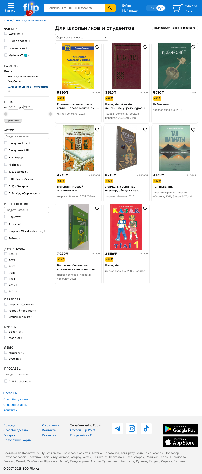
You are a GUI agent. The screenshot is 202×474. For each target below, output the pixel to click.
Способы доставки (16, 399)
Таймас (13, 238)
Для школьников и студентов (28, 88)
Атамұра (14, 224)
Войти (126, 5)
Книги (8, 20)
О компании (51, 425)
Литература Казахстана (30, 20)
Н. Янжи (14, 164)
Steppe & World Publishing (26, 231)
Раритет (14, 217)
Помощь (9, 425)
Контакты (10, 410)
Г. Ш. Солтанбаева (21, 179)
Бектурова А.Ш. (19, 150)
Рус (160, 8)
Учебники (15, 81)
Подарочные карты (17, 440)
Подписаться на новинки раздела (174, 27)
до (26, 107)
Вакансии (49, 435)
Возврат (9, 435)
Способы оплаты (15, 404)
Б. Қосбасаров (18, 186)
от (11, 107)
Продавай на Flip (82, 435)
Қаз (151, 8)
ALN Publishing (19, 381)
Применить (13, 120)
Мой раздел (130, 10)
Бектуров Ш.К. (18, 143)
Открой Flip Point (83, 430)
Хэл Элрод (16, 157)
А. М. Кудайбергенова (23, 193)
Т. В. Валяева (17, 171)
